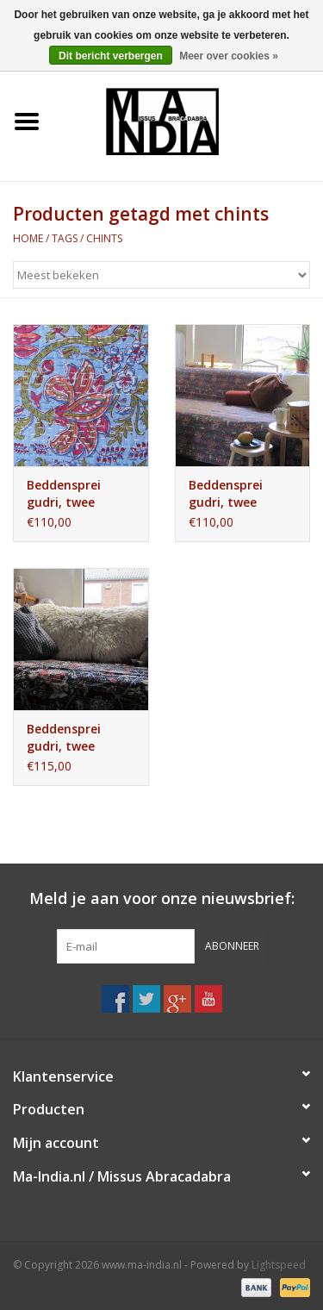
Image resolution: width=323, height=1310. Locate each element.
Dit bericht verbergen (111, 56)
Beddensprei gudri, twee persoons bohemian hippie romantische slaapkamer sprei (79, 494)
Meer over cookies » (228, 56)
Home (28, 238)
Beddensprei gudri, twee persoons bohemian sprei (74, 737)
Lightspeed (279, 1264)
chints (104, 238)
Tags (65, 238)
